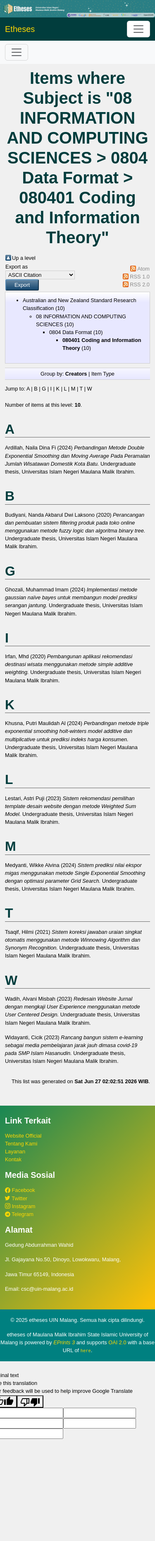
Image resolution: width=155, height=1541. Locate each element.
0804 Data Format (70, 332)
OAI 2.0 (117, 1342)
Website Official (23, 1136)
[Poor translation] (30, 1401)
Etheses (20, 29)
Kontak (13, 1159)
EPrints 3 (64, 1342)
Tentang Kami (21, 1143)
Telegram (19, 1214)
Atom (143, 269)
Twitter (16, 1198)
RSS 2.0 (140, 284)
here (86, 1350)
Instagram (20, 1206)
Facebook (20, 1190)
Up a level (24, 258)
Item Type (102, 374)
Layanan (15, 1151)
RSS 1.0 (140, 277)
